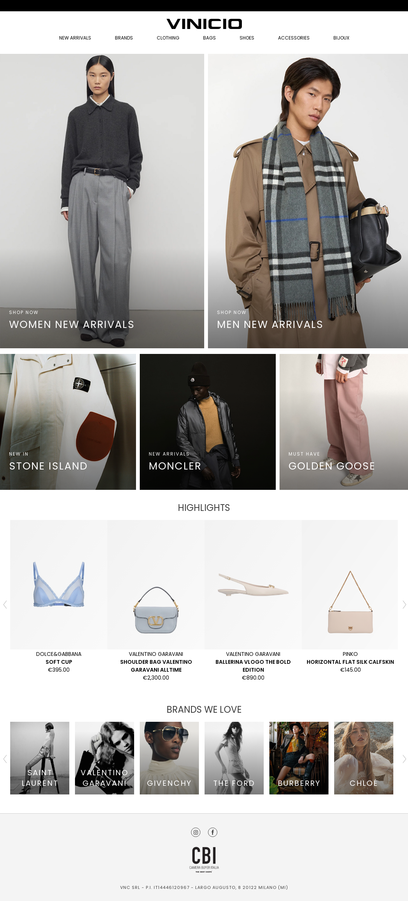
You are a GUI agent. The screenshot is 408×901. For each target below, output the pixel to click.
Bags (209, 38)
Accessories (294, 38)
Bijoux (341, 38)
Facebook (213, 832)
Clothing (168, 38)
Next (403, 604)
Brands (124, 38)
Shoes (247, 38)
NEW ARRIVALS (75, 38)
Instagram (196, 832)
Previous (4, 604)
